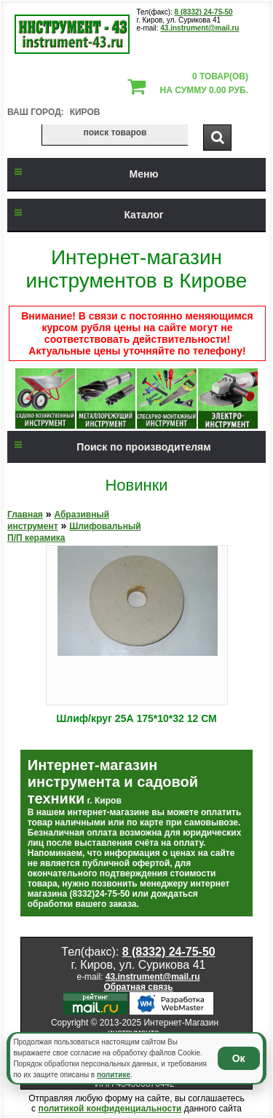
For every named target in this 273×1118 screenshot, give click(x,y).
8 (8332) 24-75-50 (204, 12)
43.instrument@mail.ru (199, 28)
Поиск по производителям (109, 447)
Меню (82, 174)
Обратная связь (138, 987)
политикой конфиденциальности (109, 1108)
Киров (85, 112)
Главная (25, 515)
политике (113, 1075)
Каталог (85, 215)
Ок (238, 1058)
